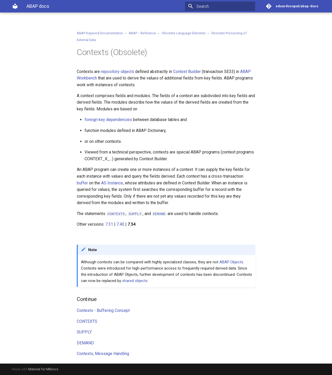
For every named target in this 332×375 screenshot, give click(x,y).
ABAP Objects (231, 262)
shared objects (135, 280)
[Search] (225, 6)
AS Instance (112, 182)
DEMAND (85, 342)
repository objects (117, 71)
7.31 (109, 224)
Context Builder (187, 71)
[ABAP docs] (15, 6)
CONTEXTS (87, 321)
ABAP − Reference (142, 33)
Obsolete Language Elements (184, 33)
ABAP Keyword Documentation (100, 33)
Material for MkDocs (43, 369)
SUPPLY (84, 332)
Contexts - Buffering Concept (103, 310)
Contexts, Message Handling (103, 353)
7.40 (120, 224)
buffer (82, 182)
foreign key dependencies (108, 119)
